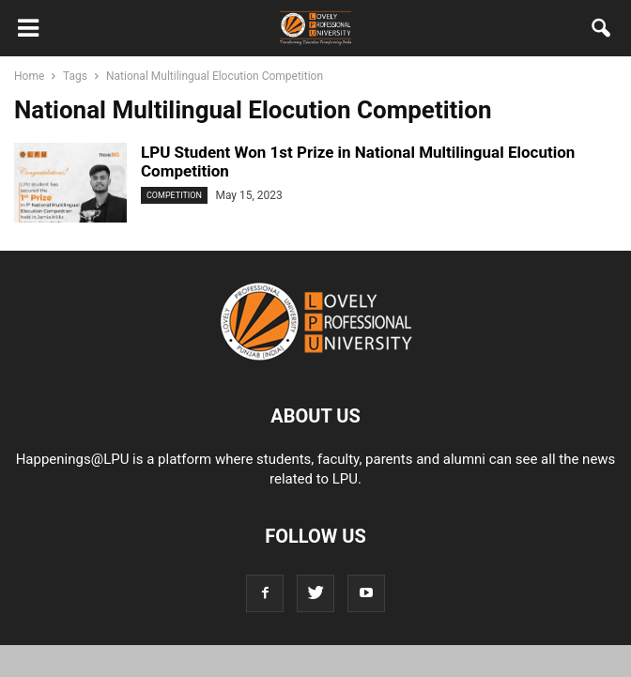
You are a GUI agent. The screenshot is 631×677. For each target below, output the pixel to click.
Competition (174, 195)
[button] (602, 31)
